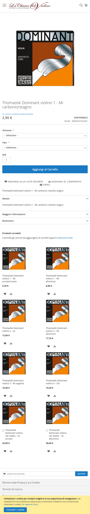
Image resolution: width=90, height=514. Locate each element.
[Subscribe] (81, 473)
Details (5, 198)
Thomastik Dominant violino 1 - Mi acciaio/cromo (13, 278)
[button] (5, 293)
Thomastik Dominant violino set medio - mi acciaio (14, 434)
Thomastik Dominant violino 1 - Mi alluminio (56, 278)
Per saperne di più (29, 504)
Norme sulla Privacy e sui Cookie (21, 482)
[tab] (45, 198)
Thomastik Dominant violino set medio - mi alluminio (57, 434)
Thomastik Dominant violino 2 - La (13, 329)
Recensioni (8, 220)
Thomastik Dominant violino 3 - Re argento (13, 382)
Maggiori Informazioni (13, 214)
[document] (45, 504)
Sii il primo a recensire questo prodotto (17, 114)
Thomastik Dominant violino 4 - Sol (56, 382)
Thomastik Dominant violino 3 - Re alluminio (56, 331)
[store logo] (29, 6)
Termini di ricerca (12, 489)
